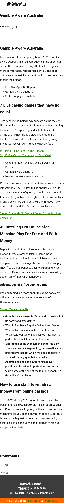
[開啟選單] (56, 4)
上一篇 (4, 465)
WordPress (50, 500)
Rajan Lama (33, 500)
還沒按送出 (16, 4)
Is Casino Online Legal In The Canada (22, 150)
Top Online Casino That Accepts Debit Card (25, 155)
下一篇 (4, 472)
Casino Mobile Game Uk (14, 309)
